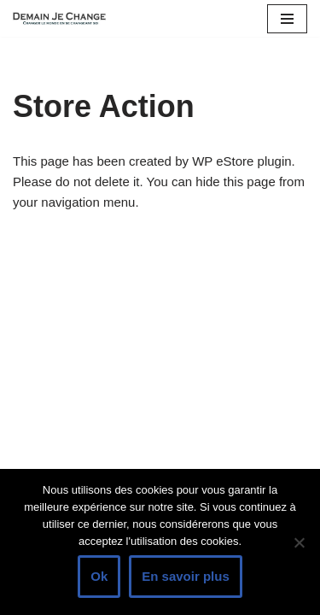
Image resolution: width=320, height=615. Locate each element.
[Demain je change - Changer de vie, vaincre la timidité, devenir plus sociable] (64, 18)
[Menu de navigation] (287, 18)
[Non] (298, 542)
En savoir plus (186, 576)
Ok (99, 576)
